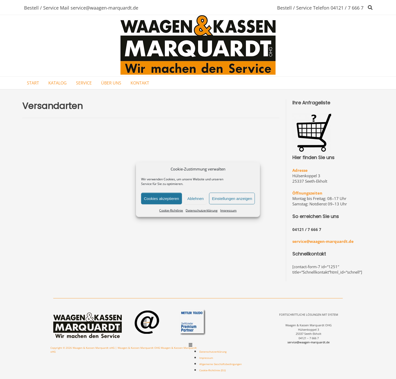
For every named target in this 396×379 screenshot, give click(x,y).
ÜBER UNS (111, 83)
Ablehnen (195, 198)
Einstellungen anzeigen (232, 198)
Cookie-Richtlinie (171, 210)
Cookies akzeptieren (161, 198)
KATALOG (57, 83)
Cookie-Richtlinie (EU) (212, 370)
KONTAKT (140, 83)
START (33, 83)
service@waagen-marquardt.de (323, 241)
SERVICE (84, 83)
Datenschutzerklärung (202, 210)
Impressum (228, 210)
